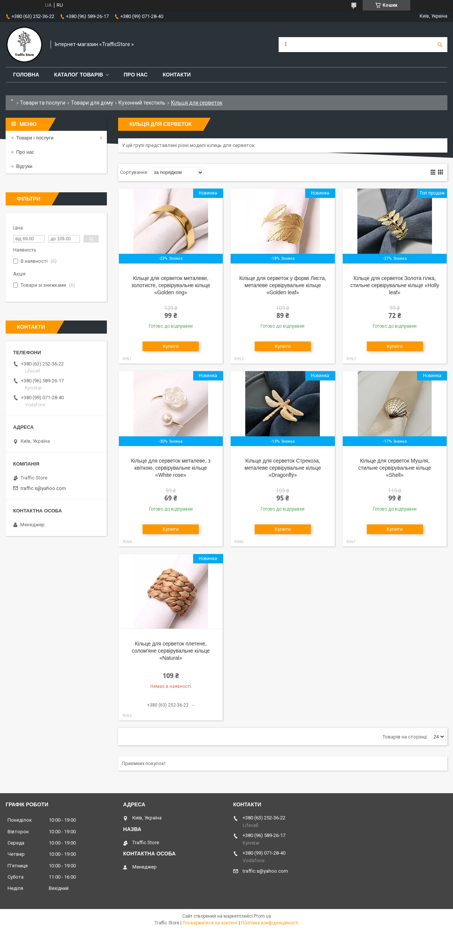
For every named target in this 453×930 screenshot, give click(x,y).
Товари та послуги (42, 103)
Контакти (177, 75)
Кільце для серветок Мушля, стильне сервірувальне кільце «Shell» (394, 468)
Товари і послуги (35, 138)
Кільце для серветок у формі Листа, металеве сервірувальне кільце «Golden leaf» (282, 285)
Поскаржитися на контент (210, 923)
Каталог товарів (78, 75)
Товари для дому (92, 103)
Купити (171, 346)
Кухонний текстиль (141, 103)
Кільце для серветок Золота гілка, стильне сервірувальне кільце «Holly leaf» (394, 285)
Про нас (136, 75)
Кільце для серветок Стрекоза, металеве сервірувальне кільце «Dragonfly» (282, 468)
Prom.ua (262, 916)
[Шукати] (439, 44)
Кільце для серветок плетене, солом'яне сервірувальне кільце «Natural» (171, 651)
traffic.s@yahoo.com (43, 488)
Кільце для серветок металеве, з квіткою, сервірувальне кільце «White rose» (171, 468)
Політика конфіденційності (269, 923)
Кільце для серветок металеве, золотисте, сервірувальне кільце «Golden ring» (170, 285)
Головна (26, 75)
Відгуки (24, 166)
